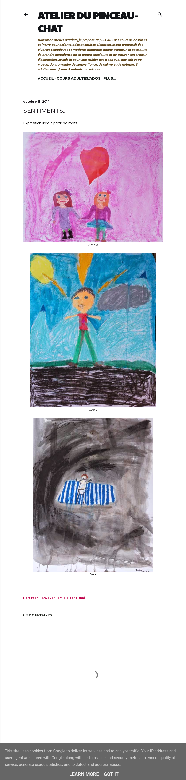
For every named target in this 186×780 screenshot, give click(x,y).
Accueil (46, 78)
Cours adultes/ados (79, 78)
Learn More (84, 774)
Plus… (109, 78)
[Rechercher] (160, 13)
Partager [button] (30, 598)
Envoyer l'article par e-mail (64, 598)
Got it (111, 774)
